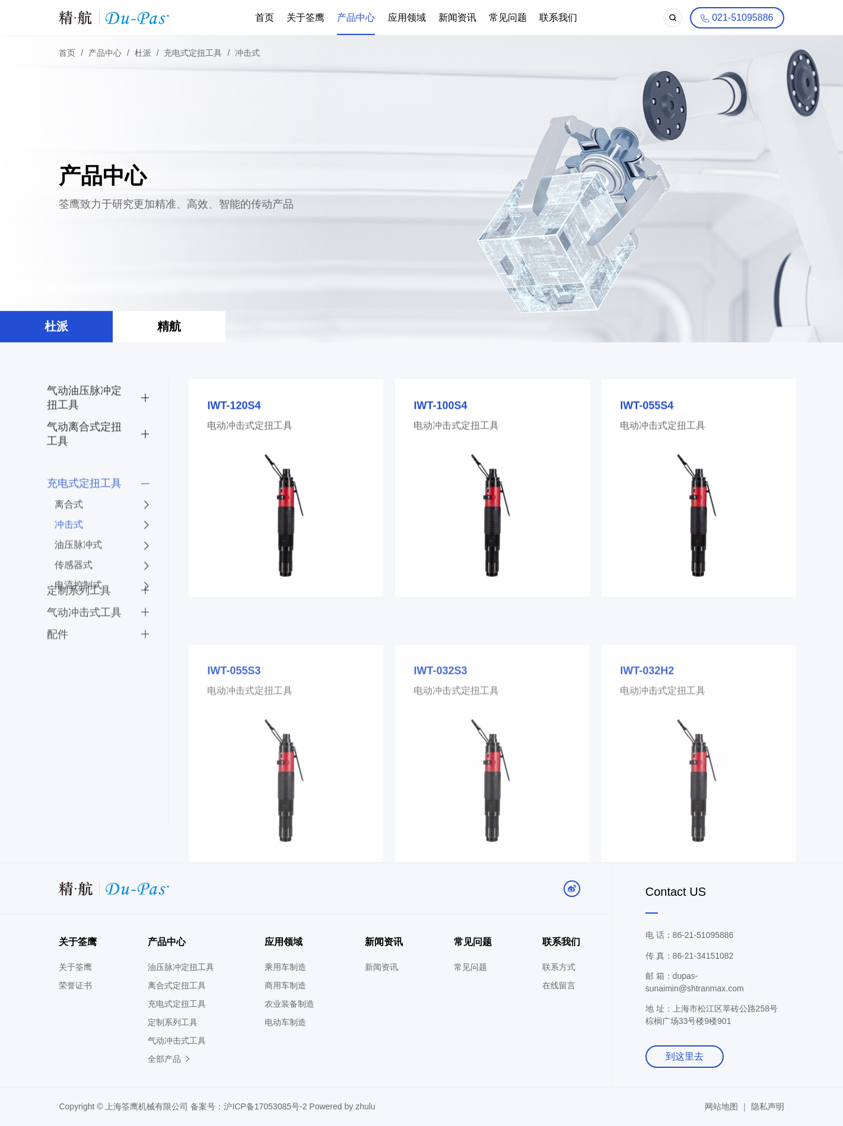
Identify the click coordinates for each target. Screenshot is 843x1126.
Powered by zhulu (342, 1106)
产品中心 (356, 17)
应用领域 (407, 17)
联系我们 (558, 17)
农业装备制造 (289, 1004)
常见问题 (508, 17)
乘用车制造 (285, 967)
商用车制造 (285, 985)
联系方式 (558, 967)
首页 (264, 17)
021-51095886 (736, 18)
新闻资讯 (457, 17)
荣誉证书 (75, 985)
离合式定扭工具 (177, 985)
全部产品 (170, 1059)
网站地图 (721, 1106)
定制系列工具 (173, 1022)
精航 (169, 328)
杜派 (143, 53)
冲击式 (247, 53)
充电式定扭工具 (193, 53)
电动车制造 (285, 1022)
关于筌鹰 (306, 17)
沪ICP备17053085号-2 (266, 1106)
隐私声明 (767, 1106)
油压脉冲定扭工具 (181, 967)
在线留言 (558, 985)
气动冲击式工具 (177, 1040)
